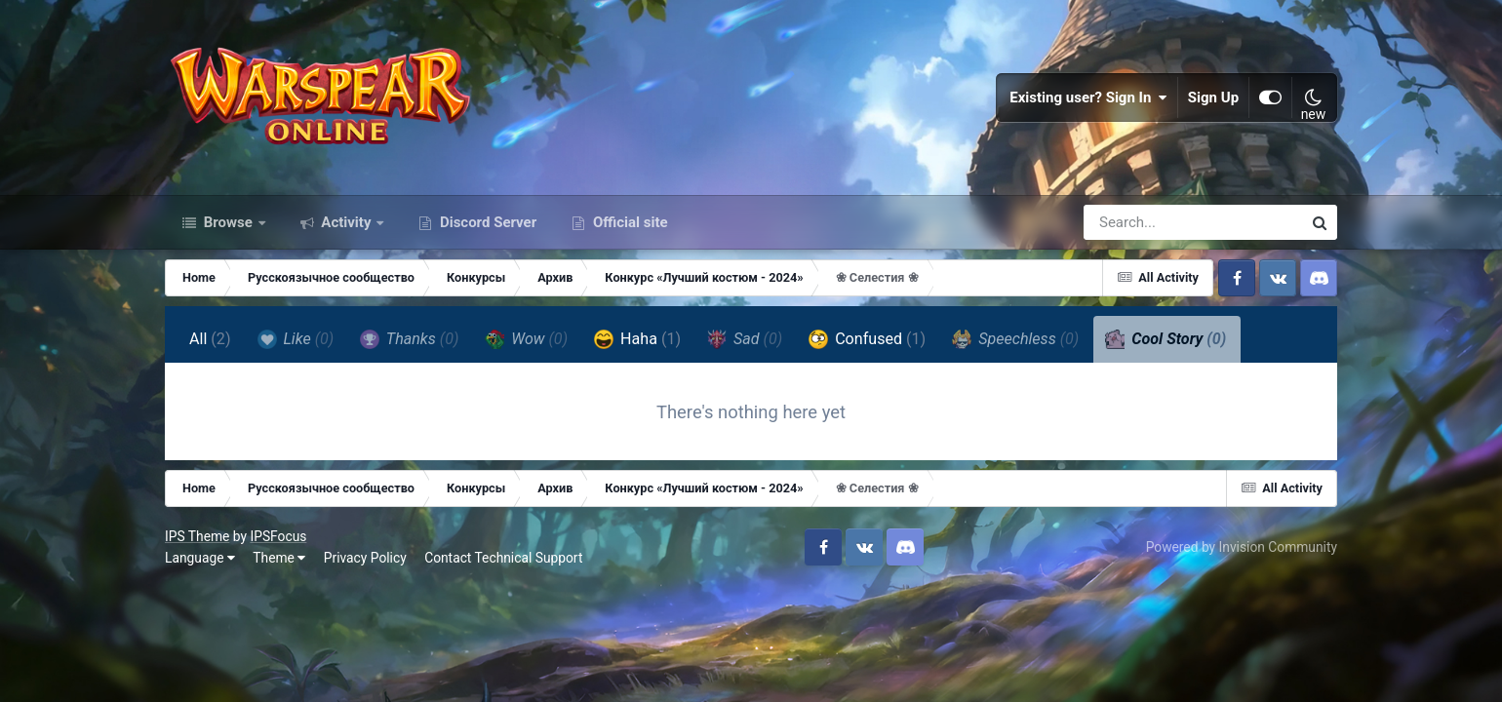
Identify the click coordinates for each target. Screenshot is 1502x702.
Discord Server (486, 222)
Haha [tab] (637, 339)
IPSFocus (278, 536)
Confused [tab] (867, 339)
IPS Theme (197, 536)
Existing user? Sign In (1088, 97)
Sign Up (1213, 97)
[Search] (1137, 222)
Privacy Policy (365, 558)
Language (200, 558)
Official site (628, 222)
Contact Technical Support (503, 558)
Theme (279, 558)
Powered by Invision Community (1241, 547)
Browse (228, 222)
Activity (347, 222)
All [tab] (210, 339)
